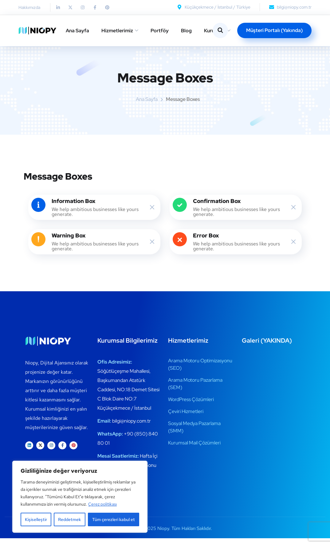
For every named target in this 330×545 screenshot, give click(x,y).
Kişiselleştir (36, 519)
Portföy (160, 30)
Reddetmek (69, 519)
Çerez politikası (102, 504)
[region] (79, 497)
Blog (186, 30)
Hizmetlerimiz (117, 30)
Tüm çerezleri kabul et (113, 519)
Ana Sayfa (77, 30)
